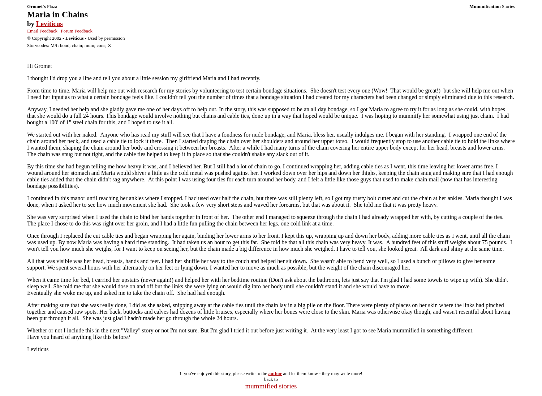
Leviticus (49, 23)
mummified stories (271, 386)
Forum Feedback (77, 31)
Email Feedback (42, 31)
